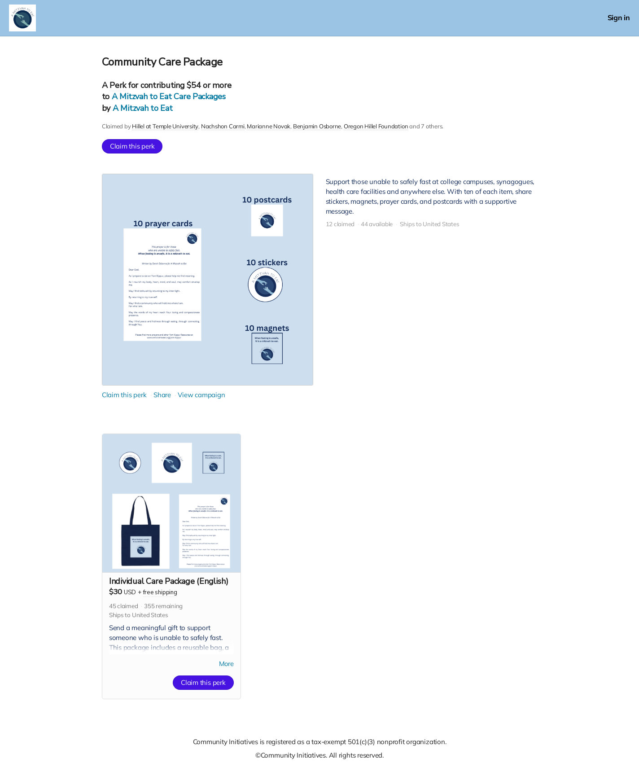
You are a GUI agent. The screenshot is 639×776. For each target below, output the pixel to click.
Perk (117, 85)
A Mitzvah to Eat (143, 108)
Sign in (619, 17)
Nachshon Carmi (222, 126)
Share (162, 394)
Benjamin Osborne (317, 126)
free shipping (160, 592)
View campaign (201, 394)
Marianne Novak (268, 126)
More (226, 664)
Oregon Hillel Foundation (375, 126)
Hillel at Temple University (165, 126)
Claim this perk (132, 146)
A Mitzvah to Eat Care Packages (169, 96)
